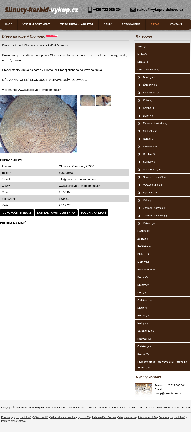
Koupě (143, 354)
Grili (147, 200)
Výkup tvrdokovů (22, 417)
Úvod (8, 24)
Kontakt (176, 24)
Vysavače (150, 192)
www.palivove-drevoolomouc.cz (79, 185)
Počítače (144, 246)
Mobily (143, 261)
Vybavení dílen (153, 184)
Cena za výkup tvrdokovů (172, 417)
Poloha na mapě (93, 212)
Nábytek (144, 338)
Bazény (149, 77)
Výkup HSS (84, 417)
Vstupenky (145, 330)
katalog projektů (181, 407)
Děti (141, 292)
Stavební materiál (154, 177)
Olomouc (78, 166)
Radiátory (150, 146)
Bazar (155, 24)
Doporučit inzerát (17, 212)
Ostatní (149, 223)
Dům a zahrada (148, 69)
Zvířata (143, 238)
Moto (142, 54)
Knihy (142, 323)
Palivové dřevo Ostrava (104, 417)
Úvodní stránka (75, 407)
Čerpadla (150, 84)
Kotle (147, 100)
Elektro (143, 254)
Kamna (148, 107)
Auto (141, 46)
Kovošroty (6, 417)
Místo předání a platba (77, 24)
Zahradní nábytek (154, 207)
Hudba (143, 315)
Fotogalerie (131, 24)
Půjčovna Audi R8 (147, 417)
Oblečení (144, 300)
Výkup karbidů (40, 417)
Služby (143, 284)
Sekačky (149, 161)
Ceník (108, 24)
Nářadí (148, 138)
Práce (142, 277)
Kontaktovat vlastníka (56, 212)
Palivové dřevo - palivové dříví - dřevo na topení (162, 364)
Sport (142, 307)
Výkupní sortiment (36, 24)
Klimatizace (151, 92)
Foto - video (146, 269)
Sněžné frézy (152, 169)
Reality (143, 231)
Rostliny (149, 154)
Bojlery (148, 115)
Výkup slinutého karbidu (62, 417)
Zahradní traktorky (155, 123)
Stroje (143, 61)
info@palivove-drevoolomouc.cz (80, 179)
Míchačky (150, 131)
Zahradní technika (155, 215)
